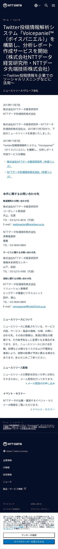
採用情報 (7, 474)
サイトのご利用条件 (11, 509)
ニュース (16, 20)
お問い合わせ (36, 504)
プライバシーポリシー (40, 509)
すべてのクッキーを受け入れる (29, 541)
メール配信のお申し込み (41, 383)
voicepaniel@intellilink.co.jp (29, 306)
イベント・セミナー (44, 409)
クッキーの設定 (29, 535)
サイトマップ (8, 504)
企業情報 (7, 460)
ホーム (6, 20)
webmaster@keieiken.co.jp (28, 224)
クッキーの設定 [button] (18, 527)
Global (17, 451)
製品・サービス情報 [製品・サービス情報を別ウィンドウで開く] (13, 488)
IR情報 (6, 467)
